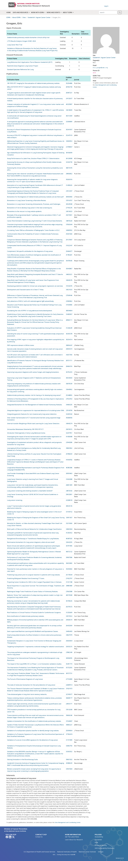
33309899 (69, 122)
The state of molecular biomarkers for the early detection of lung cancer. (31, 685)
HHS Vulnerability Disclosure (104, 848)
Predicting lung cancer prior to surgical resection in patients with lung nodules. (33, 575)
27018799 (69, 410)
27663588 (69, 591)
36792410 (69, 372)
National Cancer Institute (87, 852)
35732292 (69, 668)
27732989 (69, 679)
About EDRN (16, 17)
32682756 (69, 746)
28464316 (69, 366)
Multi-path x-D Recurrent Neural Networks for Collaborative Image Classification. (34, 529)
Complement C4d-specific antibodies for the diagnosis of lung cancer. (30, 251)
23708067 (69, 147)
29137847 (69, 240)
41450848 (69, 437)
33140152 (69, 512)
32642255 (69, 542)
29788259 (69, 454)
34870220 (69, 221)
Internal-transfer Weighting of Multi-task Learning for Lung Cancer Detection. (33, 423)
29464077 (69, 251)
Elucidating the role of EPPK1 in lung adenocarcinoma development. (29, 311)
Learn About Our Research (74, 840)
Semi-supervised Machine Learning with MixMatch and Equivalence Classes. (32, 631)
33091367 (69, 518)
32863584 (69, 529)
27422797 (69, 578)
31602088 (69, 479)
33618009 (69, 110)
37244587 (69, 721)
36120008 (69, 158)
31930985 (69, 305)
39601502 (69, 759)
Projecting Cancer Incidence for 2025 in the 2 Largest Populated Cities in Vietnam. (34, 582)
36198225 (69, 601)
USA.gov (100, 852)
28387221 (69, 93)
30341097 (69, 130)
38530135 (69, 506)
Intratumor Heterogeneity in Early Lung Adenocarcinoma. (26, 433)
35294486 (69, 83)
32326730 (69, 162)
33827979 (69, 635)
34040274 (69, 423)
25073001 (69, 215)
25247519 (69, 135)
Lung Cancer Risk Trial (14, 45)
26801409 (69, 485)
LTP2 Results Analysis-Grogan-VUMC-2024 (21, 41)
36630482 (69, 563)
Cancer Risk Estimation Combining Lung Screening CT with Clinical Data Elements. (34, 221)
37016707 (69, 200)
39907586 (69, 557)
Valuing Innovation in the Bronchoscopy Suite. (22, 759)
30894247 (69, 345)
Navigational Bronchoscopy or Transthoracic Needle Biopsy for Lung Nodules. (33, 539)
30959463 (69, 473)
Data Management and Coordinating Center (67, 822)
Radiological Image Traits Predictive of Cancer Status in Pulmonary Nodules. (32, 591)
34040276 (69, 280)
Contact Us (39, 837)
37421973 (69, 689)
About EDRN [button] (67, 12)
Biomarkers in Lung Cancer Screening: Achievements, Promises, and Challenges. (34, 204)
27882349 (69, 652)
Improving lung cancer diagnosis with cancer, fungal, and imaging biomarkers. (33, 372)
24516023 (69, 211)
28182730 (69, 87)
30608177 (69, 698)
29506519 (69, 620)
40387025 (69, 539)
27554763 (69, 399)
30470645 (69, 261)
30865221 (69, 725)
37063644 (69, 224)
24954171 (69, 704)
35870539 (69, 384)
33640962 (69, 389)
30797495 (69, 546)
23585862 (69, 301)
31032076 (69, 286)
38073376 (69, 168)
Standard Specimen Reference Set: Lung (20, 69)
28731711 (69, 361)
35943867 (69, 269)
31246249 (69, 328)
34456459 (69, 631)
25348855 (69, 395)
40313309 (69, 116)
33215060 (69, 523)
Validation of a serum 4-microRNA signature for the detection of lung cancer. (32, 740)
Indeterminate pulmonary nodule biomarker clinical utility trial (28, 37)
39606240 (69, 715)
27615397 (69, 191)
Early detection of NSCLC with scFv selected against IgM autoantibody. (30, 301)
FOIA (96, 842)
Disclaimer (98, 840)
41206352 (69, 533)
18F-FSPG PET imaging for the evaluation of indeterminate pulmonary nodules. (33, 83)
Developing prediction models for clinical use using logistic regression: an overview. (35, 286)
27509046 (69, 295)
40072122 (69, 552)
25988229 (69, 763)
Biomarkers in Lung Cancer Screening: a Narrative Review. (26, 200)
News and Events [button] (53, 12)
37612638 (69, 710)
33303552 (69, 752)
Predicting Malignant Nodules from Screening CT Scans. (25, 578)
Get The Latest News (72, 837)
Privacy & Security (101, 845)
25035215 (69, 647)
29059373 (69, 349)
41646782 (69, 460)
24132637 (69, 98)
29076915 (69, 429)
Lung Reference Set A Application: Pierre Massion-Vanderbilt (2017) (29, 62)
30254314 (69, 340)
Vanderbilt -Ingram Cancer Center (39, 17)
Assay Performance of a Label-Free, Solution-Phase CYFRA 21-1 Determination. (33, 158)
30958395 (69, 658)
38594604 (69, 311)
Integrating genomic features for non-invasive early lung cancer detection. (32, 414)
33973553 (69, 616)
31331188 (69, 582)
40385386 (69, 468)
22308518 (69, 500)
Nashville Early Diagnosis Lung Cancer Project (22, 66)
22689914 (69, 685)
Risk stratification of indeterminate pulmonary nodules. (25, 616)
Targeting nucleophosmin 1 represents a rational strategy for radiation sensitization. (35, 647)
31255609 (69, 612)
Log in (106, 6)
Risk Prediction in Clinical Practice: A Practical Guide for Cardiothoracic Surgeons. (34, 612)
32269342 (69, 414)
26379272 (69, 607)
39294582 (69, 569)
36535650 (69, 378)
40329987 (69, 104)
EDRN (8, 17)
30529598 (69, 204)
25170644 (69, 575)
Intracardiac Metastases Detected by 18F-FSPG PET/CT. (25, 429)
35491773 (69, 664)
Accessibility (99, 837)
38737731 (69, 673)
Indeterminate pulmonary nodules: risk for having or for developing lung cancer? (34, 395)
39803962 (69, 448)
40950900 (69, 197)
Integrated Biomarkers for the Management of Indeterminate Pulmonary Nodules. (34, 405)
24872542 (69, 491)
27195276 (69, 208)
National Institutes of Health (67, 852)
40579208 (69, 595)
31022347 (69, 245)
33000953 (69, 141)
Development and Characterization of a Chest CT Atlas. (25, 290)
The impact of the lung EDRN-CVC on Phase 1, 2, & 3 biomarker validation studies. (34, 664)
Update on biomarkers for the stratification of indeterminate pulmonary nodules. (34, 721)
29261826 (69, 234)
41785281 (69, 255)
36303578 (69, 334)
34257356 (69, 355)
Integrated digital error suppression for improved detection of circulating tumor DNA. (35, 410)
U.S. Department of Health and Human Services (39, 852)
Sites (24, 17)
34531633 (69, 290)
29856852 (69, 174)
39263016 (69, 179)
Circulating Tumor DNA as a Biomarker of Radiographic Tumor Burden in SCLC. (33, 230)
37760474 (69, 734)
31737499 (69, 740)
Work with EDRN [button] (37, 12)
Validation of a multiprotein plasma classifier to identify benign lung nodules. (33, 731)
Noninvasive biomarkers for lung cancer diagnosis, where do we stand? (31, 542)
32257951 (69, 433)
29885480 (69, 586)
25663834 (69, 641)
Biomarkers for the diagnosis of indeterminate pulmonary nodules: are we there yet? (35, 197)
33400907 (69, 314)
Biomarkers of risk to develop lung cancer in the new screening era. (29, 208)
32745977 (69, 694)
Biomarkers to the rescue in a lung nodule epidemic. (24, 211)
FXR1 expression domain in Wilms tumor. (20, 345)
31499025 (69, 185)
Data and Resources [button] (21, 12)
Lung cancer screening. (14, 500)
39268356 (69, 418)
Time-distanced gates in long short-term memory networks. (27, 694)
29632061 (69, 494)
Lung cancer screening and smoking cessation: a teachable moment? (30, 491)
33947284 (69, 769)
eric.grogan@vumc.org (100, 67)
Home (8, 12)
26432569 (69, 626)
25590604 (69, 731)
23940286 (69, 442)
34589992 (69, 230)
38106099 (69, 153)
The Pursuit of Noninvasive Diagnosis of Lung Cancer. (25, 679)
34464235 (69, 405)
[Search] (108, 12)
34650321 (69, 274)
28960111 (69, 320)
